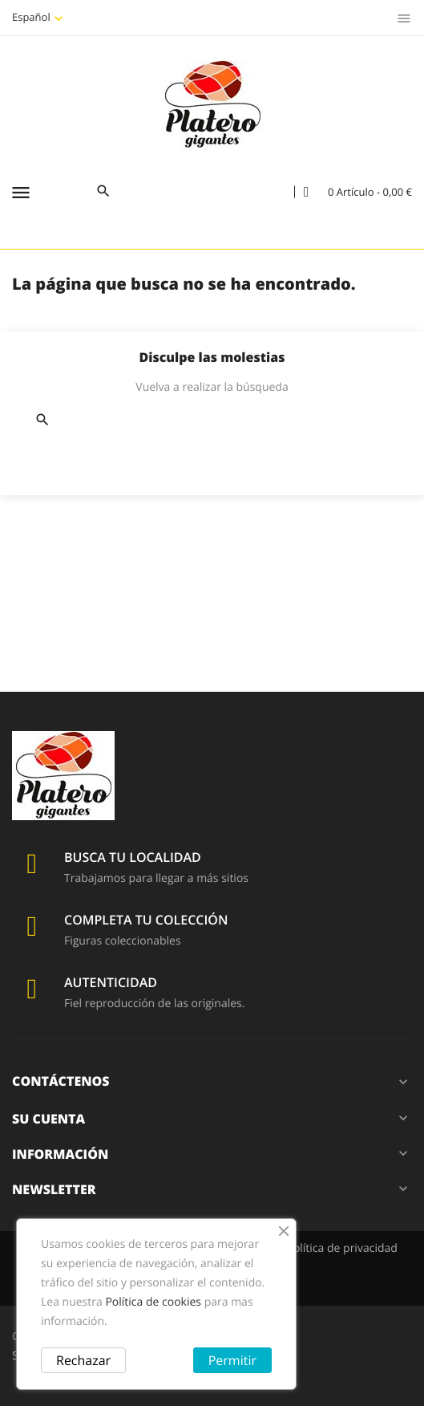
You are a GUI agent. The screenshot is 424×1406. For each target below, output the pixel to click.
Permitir (232, 1360)
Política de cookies (153, 1302)
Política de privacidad (341, 1248)
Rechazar (83, 1360)
